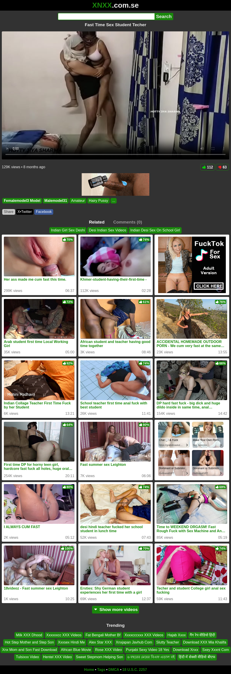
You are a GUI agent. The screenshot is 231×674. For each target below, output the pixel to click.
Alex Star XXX (100, 642)
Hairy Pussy (98, 201)
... (113, 201)
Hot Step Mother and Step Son (29, 642)
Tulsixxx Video (27, 657)
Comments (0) (127, 222)
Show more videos (115, 609)
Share (9, 212)
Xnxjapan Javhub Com (134, 642)
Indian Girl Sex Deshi (68, 230)
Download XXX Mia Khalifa (204, 642)
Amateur (78, 201)
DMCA (113, 670)
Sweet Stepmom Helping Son (99, 657)
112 (207, 167)
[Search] (106, 16)
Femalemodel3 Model (22, 201)
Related (96, 222)
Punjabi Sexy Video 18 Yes (147, 650)
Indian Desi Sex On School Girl (155, 230)
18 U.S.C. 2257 (134, 670)
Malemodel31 (55, 201)
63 (222, 167)
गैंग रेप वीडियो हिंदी (202, 635)
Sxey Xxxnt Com (215, 650)
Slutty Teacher (167, 642)
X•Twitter (25, 212)
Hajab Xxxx (176, 635)
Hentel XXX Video (57, 657)
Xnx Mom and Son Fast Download (29, 650)
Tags (101, 670)
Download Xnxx (185, 650)
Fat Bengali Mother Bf (102, 635)
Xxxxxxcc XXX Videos (63, 635)
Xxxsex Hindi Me (71, 642)
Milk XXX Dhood (29, 635)
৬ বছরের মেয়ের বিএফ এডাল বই (151, 657)
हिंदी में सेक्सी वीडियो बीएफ (197, 657)
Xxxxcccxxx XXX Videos (144, 635)
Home (89, 670)
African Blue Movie (76, 650)
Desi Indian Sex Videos (107, 230)
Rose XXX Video (108, 650)
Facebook (44, 212)
